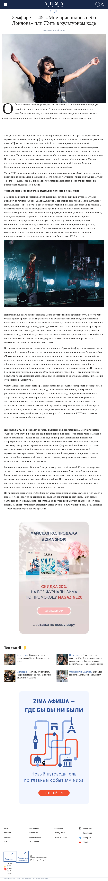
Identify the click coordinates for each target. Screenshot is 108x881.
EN (98, 4)
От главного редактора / (81, 672)
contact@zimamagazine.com (38, 856)
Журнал (7, 837)
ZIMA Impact (34, 842)
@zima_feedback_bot (38, 860)
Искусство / (23, 655)
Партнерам (34, 828)
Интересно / (23, 672)
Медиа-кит (58, 828)
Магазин (7, 833)
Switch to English (61, 837)
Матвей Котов (59, 30)
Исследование (35, 837)
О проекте (33, 833)
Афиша (7, 842)
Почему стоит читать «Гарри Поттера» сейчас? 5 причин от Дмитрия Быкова (34, 675)
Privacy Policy (59, 833)
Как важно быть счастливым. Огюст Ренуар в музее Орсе (34, 658)
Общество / (75, 655)
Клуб (6, 828)
